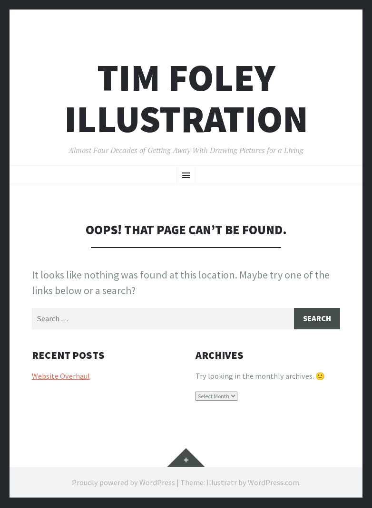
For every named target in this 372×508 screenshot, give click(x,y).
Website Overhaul (61, 377)
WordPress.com (273, 483)
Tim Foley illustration (186, 98)
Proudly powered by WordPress (123, 483)
